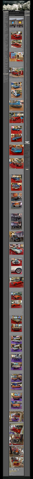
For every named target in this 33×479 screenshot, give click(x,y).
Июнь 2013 (25, 100)
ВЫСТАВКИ (4, 18)
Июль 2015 (25, 81)
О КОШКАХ (4, 39)
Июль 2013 (25, 99)
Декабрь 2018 (26, 50)
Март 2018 (25, 57)
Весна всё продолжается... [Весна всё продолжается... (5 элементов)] (27, 148)
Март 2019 (25, 48)
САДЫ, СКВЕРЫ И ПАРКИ (5, 58)
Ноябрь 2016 (26, 69)
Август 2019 (25, 44)
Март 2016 (25, 75)
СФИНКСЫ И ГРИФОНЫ (5, 64)
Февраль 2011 (26, 121)
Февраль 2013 (26, 103)
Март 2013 (25, 102)
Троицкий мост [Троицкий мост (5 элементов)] (26, 159)
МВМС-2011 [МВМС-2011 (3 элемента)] (25, 154)
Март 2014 (25, 93)
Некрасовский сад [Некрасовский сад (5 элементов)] (27, 156)
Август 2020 (25, 35)
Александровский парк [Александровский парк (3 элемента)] (28, 146)
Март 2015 (25, 84)
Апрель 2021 (26, 29)
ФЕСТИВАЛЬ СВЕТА (5, 70)
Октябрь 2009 (26, 133)
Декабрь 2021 (26, 23)
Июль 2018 (25, 54)
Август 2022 (25, 17)
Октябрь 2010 (26, 124)
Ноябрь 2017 (26, 60)
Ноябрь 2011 (26, 114)
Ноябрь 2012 (26, 105)
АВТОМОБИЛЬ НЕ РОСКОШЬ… (6, 15)
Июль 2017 (25, 63)
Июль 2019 (25, 45)
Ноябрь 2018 (26, 51)
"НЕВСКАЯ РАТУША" (5, 12)
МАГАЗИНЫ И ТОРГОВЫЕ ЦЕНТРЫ (12, 15)
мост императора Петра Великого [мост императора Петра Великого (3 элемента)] (27, 164)
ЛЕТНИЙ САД (5, 27)
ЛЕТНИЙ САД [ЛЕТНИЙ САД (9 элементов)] (26, 153)
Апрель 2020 (26, 38)
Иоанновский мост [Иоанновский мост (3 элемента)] (28, 151)
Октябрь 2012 (26, 106)
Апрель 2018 (26, 56)
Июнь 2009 (25, 136)
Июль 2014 (25, 90)
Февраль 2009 (26, 139)
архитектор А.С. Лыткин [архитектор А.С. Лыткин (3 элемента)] (26, 161)
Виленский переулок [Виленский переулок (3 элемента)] (26, 149)
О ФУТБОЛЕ (4, 40)
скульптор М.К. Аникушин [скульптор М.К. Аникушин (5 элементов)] (27, 165)
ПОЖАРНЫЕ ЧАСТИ (5, 55)
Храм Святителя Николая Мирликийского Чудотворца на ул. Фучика (6, 80)
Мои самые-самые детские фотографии (7, 10)
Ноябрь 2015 (26, 78)
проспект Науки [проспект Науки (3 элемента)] (26, 165)
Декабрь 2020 (26, 32)
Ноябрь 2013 (26, 96)
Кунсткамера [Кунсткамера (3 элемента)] (27, 152)
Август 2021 (25, 26)
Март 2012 (25, 111)
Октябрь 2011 (26, 115)
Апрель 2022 (26, 20)
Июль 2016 (25, 72)
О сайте (13, 10)
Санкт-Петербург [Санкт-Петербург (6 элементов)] (27, 158)
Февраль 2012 (26, 112)
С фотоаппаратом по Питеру (10, 1)
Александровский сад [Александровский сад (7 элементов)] (27, 147)
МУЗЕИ (4, 33)
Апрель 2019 (26, 47)
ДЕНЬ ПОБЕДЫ (5, 24)
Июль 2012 (25, 108)
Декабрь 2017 (26, 59)
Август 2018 (25, 53)
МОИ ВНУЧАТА (5, 31)
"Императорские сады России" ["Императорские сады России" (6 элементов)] (27, 145)
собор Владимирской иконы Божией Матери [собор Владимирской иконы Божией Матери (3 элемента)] (27, 166)
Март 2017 (25, 66)
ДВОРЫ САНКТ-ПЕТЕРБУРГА (6, 21)
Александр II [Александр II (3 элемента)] (25, 146)
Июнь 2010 (25, 127)
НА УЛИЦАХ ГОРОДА (5, 36)
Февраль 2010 (26, 130)
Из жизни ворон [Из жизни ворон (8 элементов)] (27, 151)
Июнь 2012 (25, 109)
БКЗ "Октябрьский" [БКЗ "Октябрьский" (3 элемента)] (27, 147)
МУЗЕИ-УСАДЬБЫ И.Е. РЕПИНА (6, 34)
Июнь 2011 (25, 118)
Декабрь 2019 (26, 41)
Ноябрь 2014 (26, 87)
